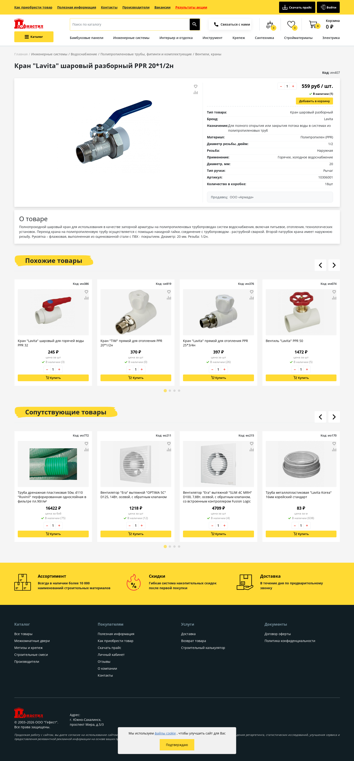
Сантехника (264, 38)
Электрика (331, 38)
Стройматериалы (298, 38)
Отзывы (104, 661)
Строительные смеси (31, 654)
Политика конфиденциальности (290, 641)
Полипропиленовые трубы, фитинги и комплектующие (146, 54)
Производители (136, 7)
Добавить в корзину (314, 101)
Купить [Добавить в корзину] (53, 378)
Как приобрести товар (33, 7)
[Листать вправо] (334, 265)
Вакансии (162, 7)
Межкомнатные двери (32, 641)
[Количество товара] (287, 86)
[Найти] (195, 24)
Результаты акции (191, 7)
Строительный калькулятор (203, 647)
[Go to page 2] (170, 390)
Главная (21, 54)
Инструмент (212, 38)
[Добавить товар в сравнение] (195, 92)
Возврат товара (193, 641)
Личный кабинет (111, 654)
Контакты (109, 7)
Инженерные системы (131, 38)
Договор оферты (278, 634)
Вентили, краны (208, 54)
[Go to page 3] (174, 390)
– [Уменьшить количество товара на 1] (281, 86)
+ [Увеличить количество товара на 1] (293, 86)
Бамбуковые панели (86, 38)
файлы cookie (165, 733)
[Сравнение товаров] (270, 24)
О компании (107, 668)
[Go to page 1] (165, 390)
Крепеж (239, 38)
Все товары (23, 634)
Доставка (188, 634)
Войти (328, 7)
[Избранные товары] (291, 24)
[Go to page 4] (179, 390)
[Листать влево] (320, 265)
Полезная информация (76, 7)
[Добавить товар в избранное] (195, 86)
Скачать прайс (297, 7)
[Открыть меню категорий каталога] (33, 36)
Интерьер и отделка (176, 38)
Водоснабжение (84, 54)
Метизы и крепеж (28, 647)
